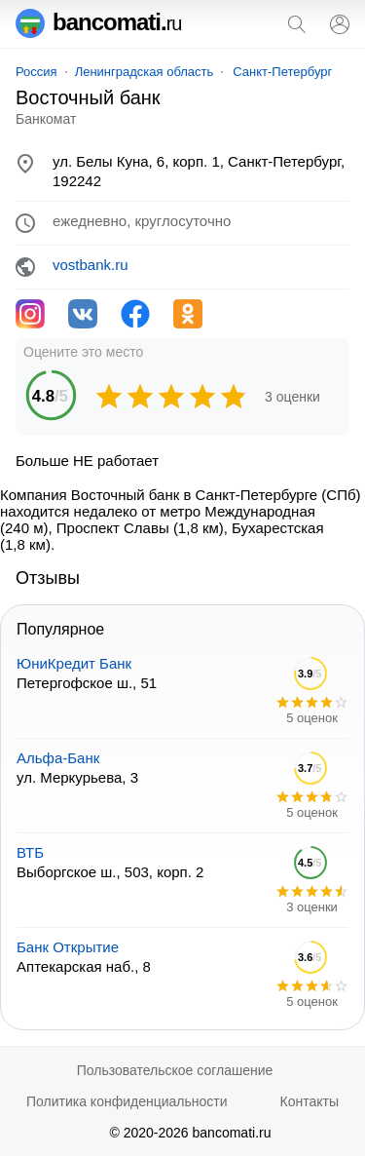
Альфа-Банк (58, 758)
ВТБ (30, 852)
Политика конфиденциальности (127, 1101)
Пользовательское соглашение (175, 1070)
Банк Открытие (68, 947)
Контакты (309, 1101)
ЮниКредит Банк (74, 663)
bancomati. (99, 22)
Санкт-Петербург (282, 71)
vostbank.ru (90, 264)
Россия (36, 71)
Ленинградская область (144, 71)
